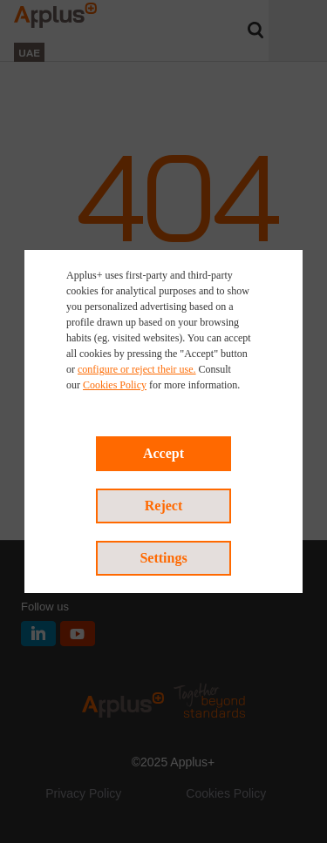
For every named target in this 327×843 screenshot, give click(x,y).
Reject (164, 505)
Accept (163, 453)
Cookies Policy (114, 385)
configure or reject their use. (137, 369)
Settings (163, 557)
